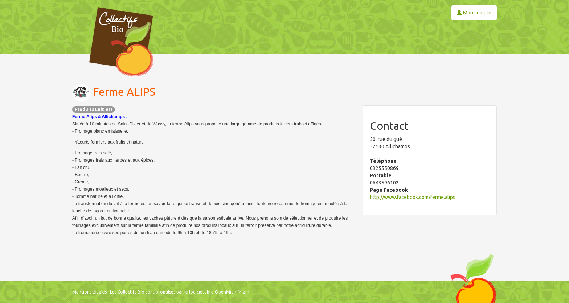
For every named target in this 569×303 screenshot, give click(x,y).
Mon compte (474, 13)
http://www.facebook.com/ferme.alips (412, 197)
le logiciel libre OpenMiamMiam (216, 292)
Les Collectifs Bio (127, 292)
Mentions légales (89, 292)
